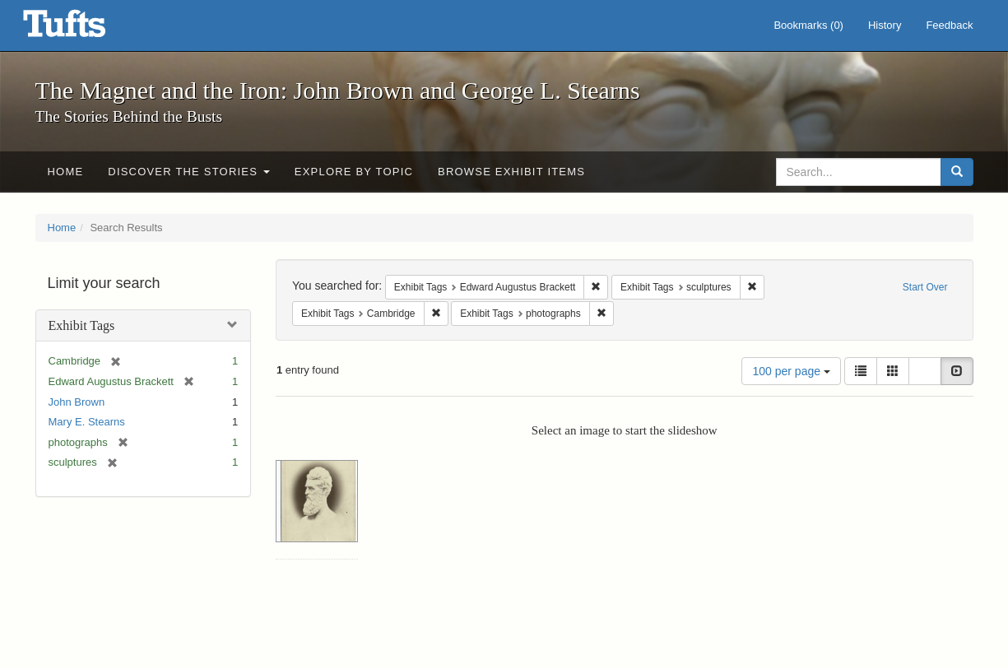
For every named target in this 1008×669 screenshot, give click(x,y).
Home (66, 171)
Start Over (925, 287)
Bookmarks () (808, 25)
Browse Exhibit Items (511, 171)
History (884, 25)
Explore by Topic (354, 171)
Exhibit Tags (82, 325)
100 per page (790, 371)
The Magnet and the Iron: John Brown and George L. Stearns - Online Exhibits (84, 28)
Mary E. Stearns (87, 422)
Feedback (949, 25)
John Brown (77, 402)
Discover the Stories (189, 171)
